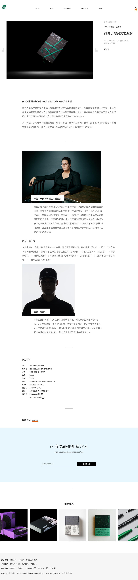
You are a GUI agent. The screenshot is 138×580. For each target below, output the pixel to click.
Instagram (43, 568)
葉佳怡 (32, 375)
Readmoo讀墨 (36, 394)
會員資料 (12, 560)
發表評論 (35, 420)
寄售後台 (33, 564)
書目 (105, 22)
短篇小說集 (113, 22)
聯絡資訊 (21, 568)
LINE (53, 568)
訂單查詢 (21, 560)
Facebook (31, 568)
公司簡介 (12, 568)
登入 (35, 560)
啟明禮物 (25, 564)
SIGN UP (86, 464)
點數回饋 (29, 560)
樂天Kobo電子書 (37, 397)
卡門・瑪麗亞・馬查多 (37, 372)
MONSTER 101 (15, 564)
